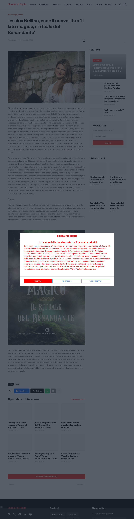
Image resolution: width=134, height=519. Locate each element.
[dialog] (67, 259)
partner (36, 246)
